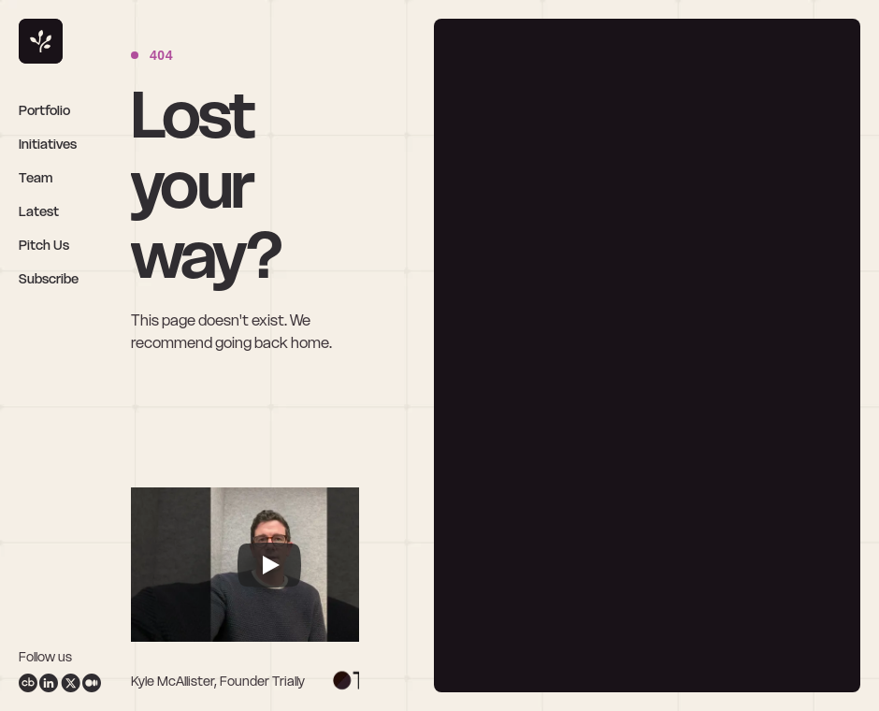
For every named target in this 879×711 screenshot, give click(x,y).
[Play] (269, 565)
